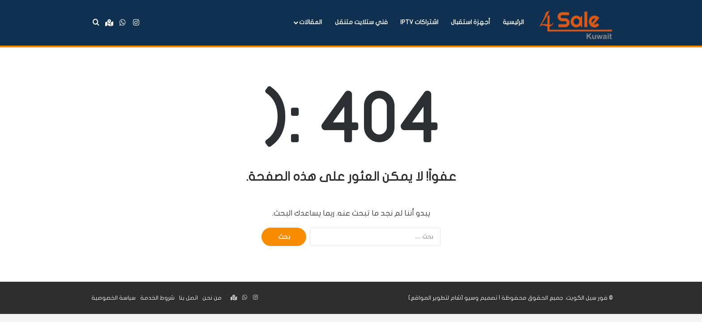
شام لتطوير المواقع (436, 298)
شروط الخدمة (157, 298)
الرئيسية (513, 22)
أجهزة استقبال (470, 22)
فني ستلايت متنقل (361, 22)
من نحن (212, 298)
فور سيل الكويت (587, 298)
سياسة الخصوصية (113, 298)
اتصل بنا (188, 298)
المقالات (310, 22)
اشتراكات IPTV (419, 22)
